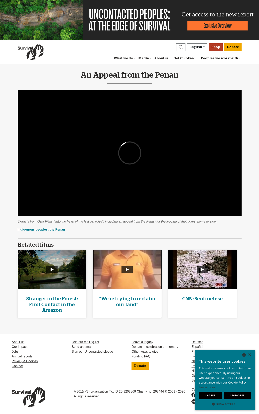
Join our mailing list (85, 342)
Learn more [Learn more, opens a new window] (207, 387)
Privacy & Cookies (25, 361)
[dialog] (225, 380)
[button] (180, 47)
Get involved (184, 58)
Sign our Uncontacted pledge (92, 351)
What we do (123, 58)
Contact (17, 366)
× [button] (249, 354)
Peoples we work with (219, 58)
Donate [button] (233, 47)
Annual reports (22, 356)
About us (161, 58)
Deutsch (197, 342)
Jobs (15, 351)
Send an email (82, 346)
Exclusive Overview (217, 25)
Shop (215, 47)
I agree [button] (210, 395)
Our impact (19, 346)
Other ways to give (145, 351)
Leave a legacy (142, 342)
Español (197, 346)
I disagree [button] (237, 395)
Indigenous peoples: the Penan (41, 229)
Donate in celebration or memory (155, 346)
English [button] (196, 47)
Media (143, 58)
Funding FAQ (141, 356)
